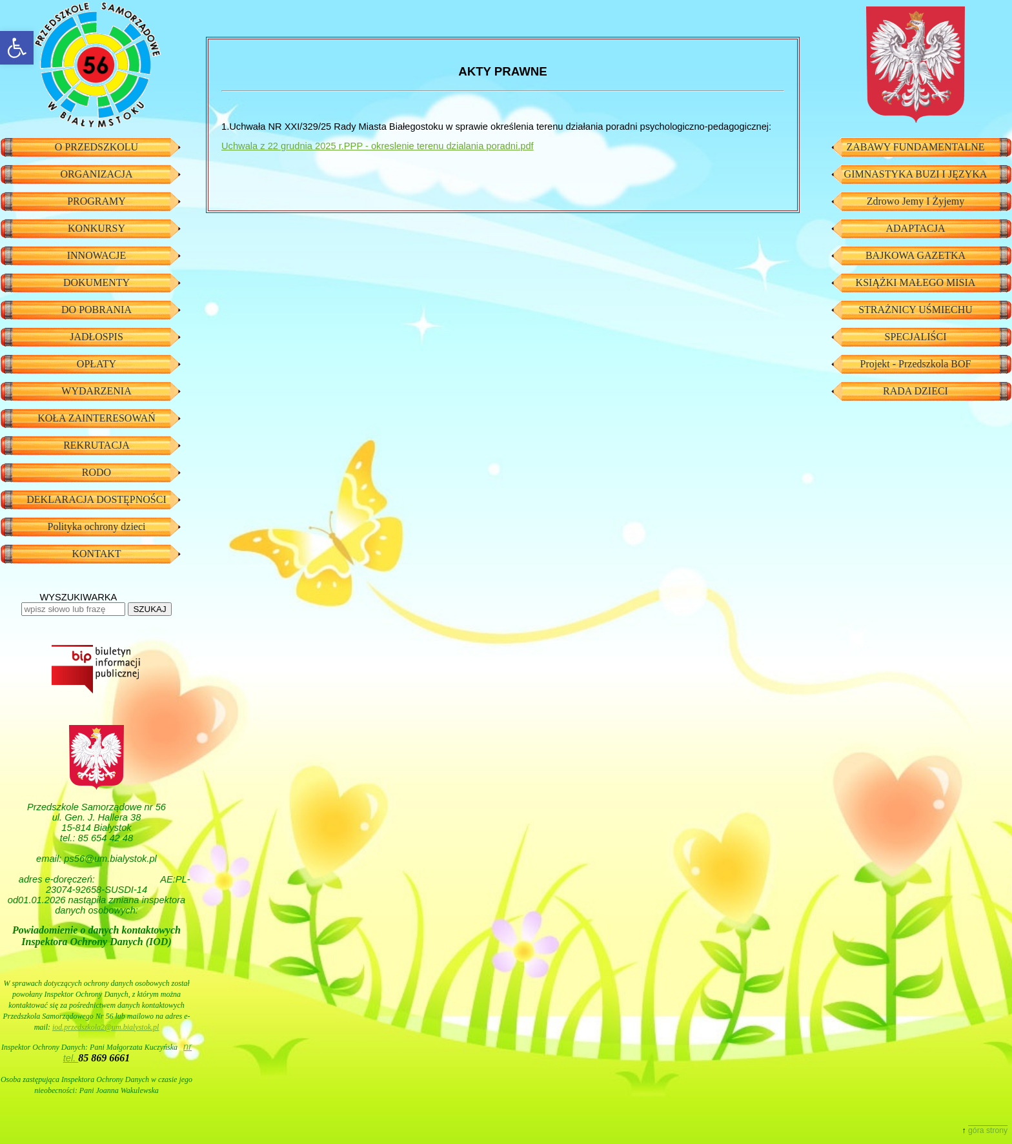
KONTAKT (96, 553)
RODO (96, 472)
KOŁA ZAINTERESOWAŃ (96, 418)
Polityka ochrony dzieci (97, 526)
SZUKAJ (149, 609)
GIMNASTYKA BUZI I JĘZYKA (915, 174)
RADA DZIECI (915, 390)
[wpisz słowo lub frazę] (73, 609)
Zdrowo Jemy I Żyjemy (916, 201)
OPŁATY (96, 363)
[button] (17, 48)
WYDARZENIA (96, 390)
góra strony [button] (987, 1130)
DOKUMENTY (96, 282)
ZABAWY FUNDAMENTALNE (915, 146)
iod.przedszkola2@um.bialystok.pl (105, 1027)
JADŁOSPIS (96, 336)
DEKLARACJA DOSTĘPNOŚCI (96, 499)
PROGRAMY (96, 201)
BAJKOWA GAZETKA (915, 255)
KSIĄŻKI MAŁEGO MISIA (916, 282)
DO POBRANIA (96, 309)
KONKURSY (96, 228)
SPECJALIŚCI (915, 336)
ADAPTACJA (915, 228)
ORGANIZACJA (97, 174)
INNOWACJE (96, 255)
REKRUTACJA (96, 445)
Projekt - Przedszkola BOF (915, 363)
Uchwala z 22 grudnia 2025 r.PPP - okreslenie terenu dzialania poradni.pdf (377, 146)
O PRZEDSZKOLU (96, 146)
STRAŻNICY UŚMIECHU (915, 309)
